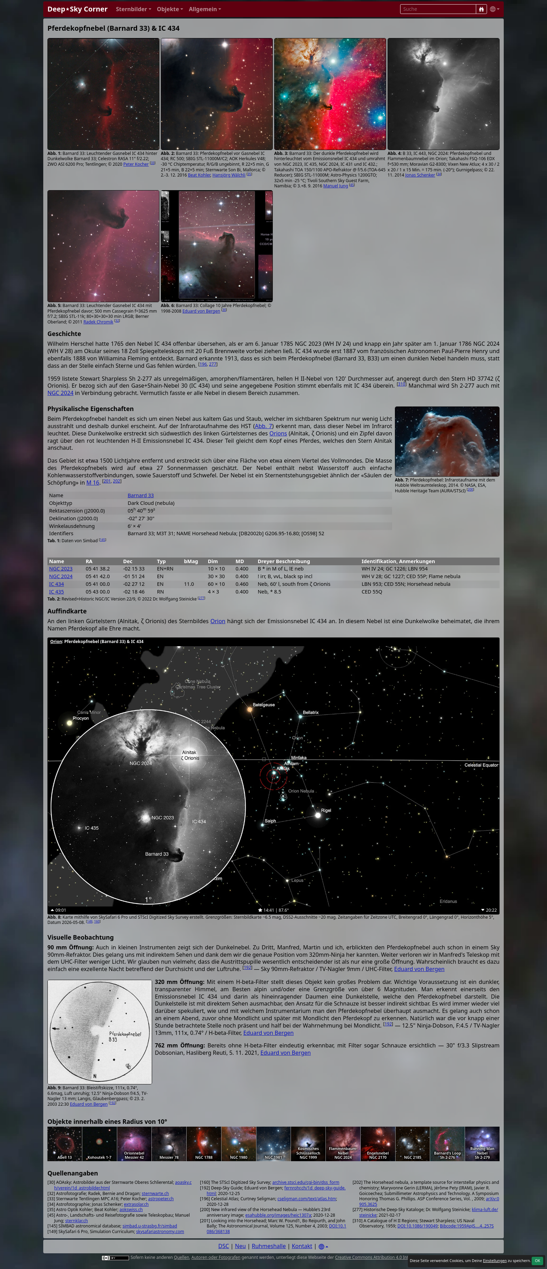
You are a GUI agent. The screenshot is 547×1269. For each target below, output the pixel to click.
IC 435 (56, 591)
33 (152, 163)
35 (249, 174)
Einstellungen (495, 1260)
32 (117, 320)
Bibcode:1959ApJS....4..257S (467, 1226)
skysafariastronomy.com (160, 1231)
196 (203, 364)
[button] (133, 9)
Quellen (181, 1257)
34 (439, 174)
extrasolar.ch (136, 1204)
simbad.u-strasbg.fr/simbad (149, 1226)
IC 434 (56, 584)
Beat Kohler (199, 175)
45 (352, 184)
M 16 (92, 482)
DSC (223, 1246)
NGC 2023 (61, 568)
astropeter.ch (161, 1199)
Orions (278, 433)
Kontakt (302, 1246)
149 (89, 921)
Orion (217, 621)
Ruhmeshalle (269, 1246)
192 (247, 967)
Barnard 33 (141, 495)
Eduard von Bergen (201, 311)
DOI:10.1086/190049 (417, 1226)
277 (212, 364)
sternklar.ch (76, 1221)
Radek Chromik (98, 322)
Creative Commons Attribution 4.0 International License (389, 1257)
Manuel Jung (335, 186)
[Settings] (323, 1247)
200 (470, 489)
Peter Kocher (136, 164)
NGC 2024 (60, 393)
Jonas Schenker (420, 175)
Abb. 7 (263, 426)
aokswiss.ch (131, 1209)
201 (107, 481)
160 (96, 921)
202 (116, 481)
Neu (240, 1246)
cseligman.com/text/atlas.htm (306, 1199)
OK (537, 1260)
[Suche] (481, 9)
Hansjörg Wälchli (229, 175)
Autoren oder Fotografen (216, 1257)
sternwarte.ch (155, 1193)
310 (401, 384)
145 (102, 539)
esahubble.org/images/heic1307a (278, 1215)
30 (224, 309)
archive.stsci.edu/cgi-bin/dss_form (305, 1182)
